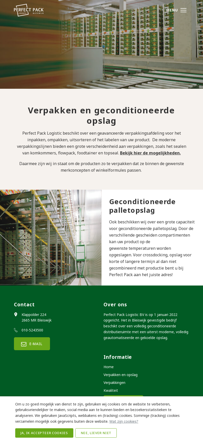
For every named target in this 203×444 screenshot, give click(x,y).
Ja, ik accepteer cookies (44, 433)
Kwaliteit (111, 390)
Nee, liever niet (96, 433)
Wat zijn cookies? (123, 421)
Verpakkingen (114, 382)
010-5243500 (32, 330)
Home (109, 366)
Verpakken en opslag (121, 374)
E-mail (32, 343)
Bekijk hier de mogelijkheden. (150, 153)
